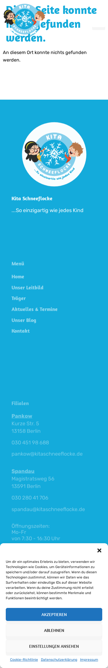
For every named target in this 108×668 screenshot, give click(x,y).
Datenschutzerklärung (59, 660)
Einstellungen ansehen (54, 646)
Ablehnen (54, 630)
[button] (99, 550)
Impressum (89, 660)
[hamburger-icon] (98, 20)
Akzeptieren (54, 614)
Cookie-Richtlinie (24, 660)
